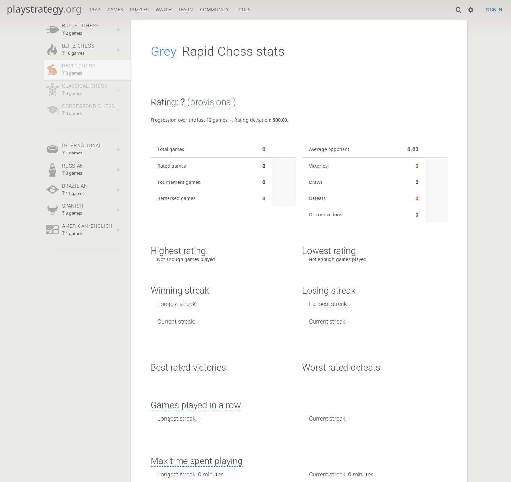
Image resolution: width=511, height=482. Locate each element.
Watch (164, 10)
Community (214, 10)
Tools (243, 10)
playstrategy (44, 9)
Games (115, 10)
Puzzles (139, 10)
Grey (164, 51)
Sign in (494, 9)
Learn (186, 10)
